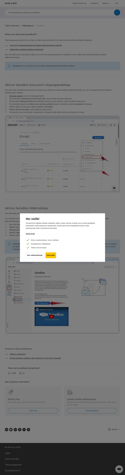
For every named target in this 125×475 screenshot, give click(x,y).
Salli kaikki (51, 255)
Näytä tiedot (30, 234)
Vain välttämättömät (34, 255)
